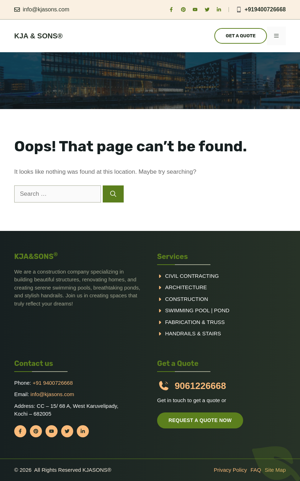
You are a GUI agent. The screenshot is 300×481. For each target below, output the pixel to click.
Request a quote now (200, 420)
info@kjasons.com (46, 9)
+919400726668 (265, 9)
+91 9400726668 (53, 383)
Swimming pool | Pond (197, 310)
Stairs (211, 333)
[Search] (113, 193)
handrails (180, 333)
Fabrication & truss (195, 322)
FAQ (256, 470)
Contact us (33, 363)
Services (172, 256)
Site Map (275, 470)
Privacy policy (230, 470)
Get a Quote (241, 35)
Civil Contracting (192, 276)
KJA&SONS (36, 256)
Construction (186, 299)
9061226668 (200, 385)
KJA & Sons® (38, 36)
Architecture (186, 287)
